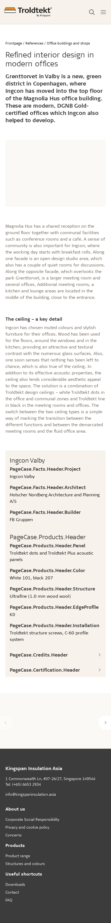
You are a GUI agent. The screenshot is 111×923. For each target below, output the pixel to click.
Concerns (13, 834)
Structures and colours (25, 863)
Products (15, 845)
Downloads (15, 884)
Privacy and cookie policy (27, 827)
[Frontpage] (28, 12)
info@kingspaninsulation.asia (30, 794)
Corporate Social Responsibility (32, 819)
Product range (17, 855)
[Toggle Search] (91, 12)
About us (15, 809)
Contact (12, 892)
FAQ (8, 900)
